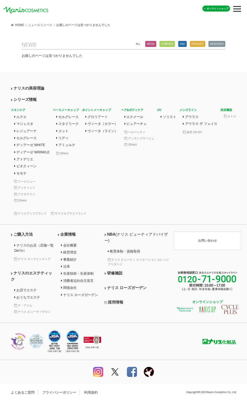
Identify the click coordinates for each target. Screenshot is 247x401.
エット (62, 131)
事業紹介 (69, 259)
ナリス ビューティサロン (32, 311)
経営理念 (69, 252)
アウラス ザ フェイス (200, 124)
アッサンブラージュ (139, 138)
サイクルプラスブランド (69, 213)
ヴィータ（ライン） (101, 131)
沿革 (65, 266)
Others (20, 200)
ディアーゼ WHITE (29, 145)
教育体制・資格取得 (124, 251)
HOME (19, 25)
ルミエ (230, 116)
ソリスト (168, 117)
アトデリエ (23, 159)
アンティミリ (24, 187)
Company (167, 44)
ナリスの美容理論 (27, 88)
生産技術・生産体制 (77, 273)
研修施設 (113, 273)
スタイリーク (67, 124)
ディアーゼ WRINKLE (32, 152)
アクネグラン (24, 194)
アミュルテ (65, 145)
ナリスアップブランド (30, 213)
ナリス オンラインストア (32, 259)
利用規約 (91, 392)
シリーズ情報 (24, 99)
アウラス (191, 117)
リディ (62, 138)
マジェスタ (23, 124)
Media (151, 44)
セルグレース (25, 138)
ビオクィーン (25, 166)
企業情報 (67, 234)
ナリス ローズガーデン (79, 295)
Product (197, 44)
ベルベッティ (134, 132)
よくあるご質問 (22, 392)
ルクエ (20, 117)
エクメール (134, 117)
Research (217, 44)
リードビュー (24, 181)
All (138, 44)
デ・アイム (23, 305)
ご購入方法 (22, 234)
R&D (182, 44)
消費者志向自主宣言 (77, 281)
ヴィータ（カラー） (101, 124)
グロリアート (96, 117)
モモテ (20, 173)
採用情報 (113, 302)
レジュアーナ (25, 131)
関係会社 (69, 288)
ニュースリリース (40, 25)
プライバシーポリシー (59, 392)
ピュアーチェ (135, 124)
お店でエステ (25, 290)
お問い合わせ (207, 241)
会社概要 (69, 245)
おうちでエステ (27, 297)
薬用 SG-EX (192, 132)
